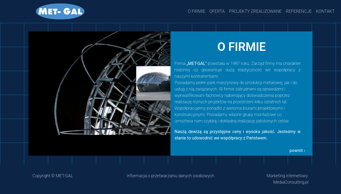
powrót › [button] (297, 150)
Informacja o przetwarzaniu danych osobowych (170, 175)
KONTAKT (325, 11)
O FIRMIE (196, 11)
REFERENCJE (299, 11)
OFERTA (217, 11)
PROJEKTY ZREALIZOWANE (255, 11)
